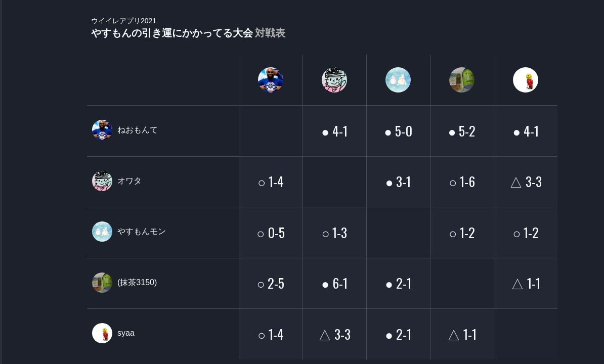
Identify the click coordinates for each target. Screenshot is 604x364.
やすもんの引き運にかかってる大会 (188, 28)
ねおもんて (137, 130)
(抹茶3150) (137, 283)
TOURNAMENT (20, 71)
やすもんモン (141, 232)
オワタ (129, 181)
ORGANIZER (20, 154)
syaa (126, 333)
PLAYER (20, 113)
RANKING (20, 196)
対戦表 (270, 32)
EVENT (20, 237)
